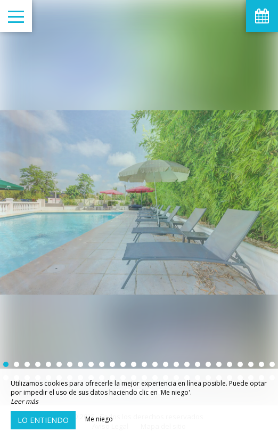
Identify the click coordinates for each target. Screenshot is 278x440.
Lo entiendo (43, 420)
